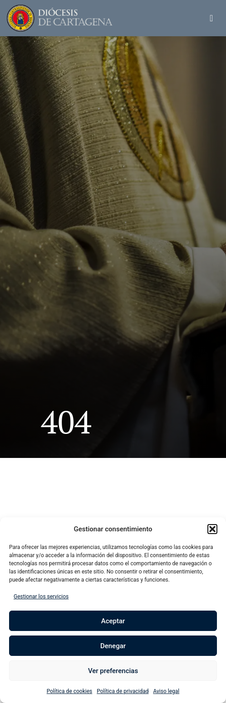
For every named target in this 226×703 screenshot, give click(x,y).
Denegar (113, 646)
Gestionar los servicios (41, 596)
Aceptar (113, 621)
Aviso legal (166, 691)
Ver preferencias (113, 671)
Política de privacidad (122, 691)
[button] (212, 529)
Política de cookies (70, 691)
